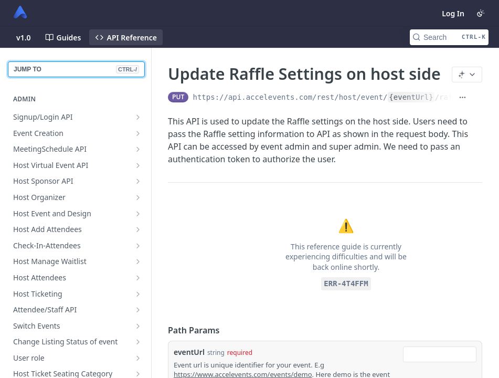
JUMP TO (76, 69)
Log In (453, 13)
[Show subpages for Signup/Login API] (138, 117)
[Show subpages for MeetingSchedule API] (138, 149)
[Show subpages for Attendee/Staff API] (138, 310)
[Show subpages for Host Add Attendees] (138, 229)
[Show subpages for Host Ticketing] (138, 294)
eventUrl (189, 352)
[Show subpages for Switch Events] (138, 326)
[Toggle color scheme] (481, 13)
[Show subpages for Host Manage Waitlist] (138, 261)
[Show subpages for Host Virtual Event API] (138, 165)
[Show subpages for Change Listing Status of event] (138, 342)
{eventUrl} (411, 97)
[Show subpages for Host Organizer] (138, 197)
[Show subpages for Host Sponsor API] (138, 181)
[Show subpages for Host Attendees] (138, 278)
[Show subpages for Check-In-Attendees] (138, 246)
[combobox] (439, 354)
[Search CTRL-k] (449, 37)
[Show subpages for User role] (138, 358)
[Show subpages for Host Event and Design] (138, 213)
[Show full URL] (462, 97)
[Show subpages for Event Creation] (138, 133)
